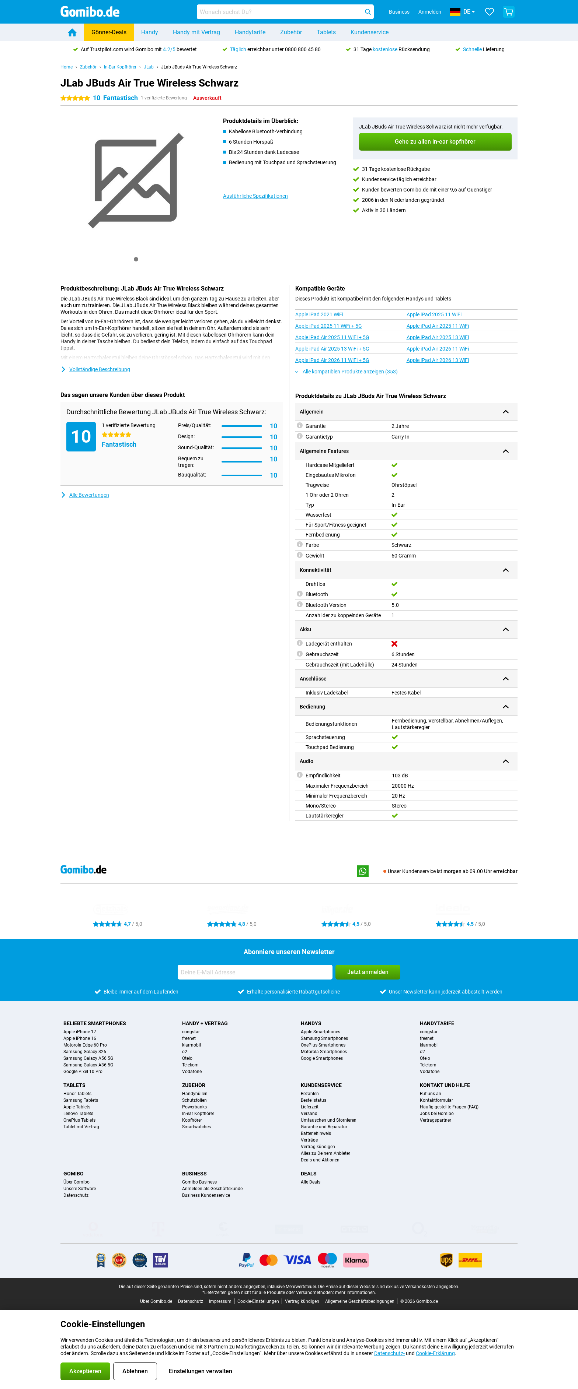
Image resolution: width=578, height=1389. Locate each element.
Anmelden (429, 12)
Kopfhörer (192, 1120)
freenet (189, 1038)
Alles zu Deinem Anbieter (325, 1153)
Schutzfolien (194, 1100)
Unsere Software (79, 1188)
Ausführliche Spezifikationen (255, 196)
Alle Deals (310, 1182)
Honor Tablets (77, 1093)
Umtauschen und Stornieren (328, 1120)
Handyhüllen (195, 1093)
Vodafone (192, 1071)
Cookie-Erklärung (435, 1353)
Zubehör (291, 32)
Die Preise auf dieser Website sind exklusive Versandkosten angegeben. (388, 1286)
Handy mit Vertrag (196, 32)
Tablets (326, 32)
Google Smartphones (322, 1058)
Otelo (187, 1058)
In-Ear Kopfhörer (120, 67)
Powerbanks (194, 1107)
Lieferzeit (309, 1107)
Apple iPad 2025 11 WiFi (434, 314)
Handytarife (250, 32)
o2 (184, 1051)
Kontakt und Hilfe (445, 1085)
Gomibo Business (199, 1182)
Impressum (220, 1301)
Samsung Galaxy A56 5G (88, 1058)
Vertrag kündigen (318, 1146)
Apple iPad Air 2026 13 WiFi (438, 360)
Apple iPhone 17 (79, 1031)
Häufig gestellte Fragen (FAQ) (449, 1107)
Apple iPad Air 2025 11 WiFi (438, 326)
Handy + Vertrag (205, 1023)
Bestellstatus (313, 1100)
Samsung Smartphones (324, 1038)
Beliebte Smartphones (94, 1023)
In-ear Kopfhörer (198, 1113)
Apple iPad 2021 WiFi (319, 314)
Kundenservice (370, 32)
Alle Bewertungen (84, 495)
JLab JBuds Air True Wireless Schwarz (199, 67)
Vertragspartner (435, 1120)
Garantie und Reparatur (324, 1126)
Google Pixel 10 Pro (82, 1071)
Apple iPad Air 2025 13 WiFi (438, 337)
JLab (149, 67)
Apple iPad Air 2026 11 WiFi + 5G (332, 360)
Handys (311, 1023)
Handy (149, 32)
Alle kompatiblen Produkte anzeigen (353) (346, 371)
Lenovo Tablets (78, 1113)
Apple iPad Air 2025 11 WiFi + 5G (332, 337)
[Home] (72, 32)
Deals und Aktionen (320, 1160)
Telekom (190, 1065)
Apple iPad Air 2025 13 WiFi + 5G (332, 349)
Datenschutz (75, 1195)
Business (194, 1174)
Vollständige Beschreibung (95, 369)
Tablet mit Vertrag (81, 1126)
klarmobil (191, 1045)
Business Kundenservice (206, 1195)
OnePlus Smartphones (323, 1045)
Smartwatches (196, 1126)
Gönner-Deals (108, 32)
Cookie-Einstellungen (258, 1301)
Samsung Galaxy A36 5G (88, 1065)
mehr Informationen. (355, 1292)
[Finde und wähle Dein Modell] (285, 11)
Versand (309, 1113)
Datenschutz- (389, 1353)
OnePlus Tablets (79, 1120)
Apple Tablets (76, 1107)
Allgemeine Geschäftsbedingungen (359, 1301)
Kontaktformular (436, 1100)
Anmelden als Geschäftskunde (212, 1188)
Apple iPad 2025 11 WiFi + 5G (328, 326)
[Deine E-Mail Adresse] (255, 972)
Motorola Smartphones (324, 1051)
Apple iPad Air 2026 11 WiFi (438, 349)
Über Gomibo (76, 1182)
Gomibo (73, 1174)
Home (66, 67)
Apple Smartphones (320, 1031)
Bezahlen (310, 1093)
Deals (309, 1174)
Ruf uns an (430, 1093)
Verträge (309, 1140)
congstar (191, 1031)
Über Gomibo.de (156, 1301)
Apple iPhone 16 (79, 1038)
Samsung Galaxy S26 (84, 1051)
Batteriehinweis (316, 1133)
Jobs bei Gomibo (437, 1113)
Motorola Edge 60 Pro (85, 1045)
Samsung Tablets (80, 1100)
